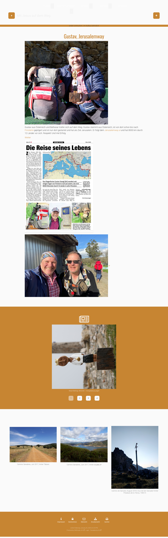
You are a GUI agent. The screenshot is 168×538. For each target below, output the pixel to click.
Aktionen (85, 6)
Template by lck (95, 530)
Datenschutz (72, 522)
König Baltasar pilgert (92, 391)
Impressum (122, 6)
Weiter (28, 137)
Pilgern (47, 6)
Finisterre (29, 130)
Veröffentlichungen (66, 6)
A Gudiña (96, 465)
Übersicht (84, 522)
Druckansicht (95, 522)
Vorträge (104, 6)
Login (87, 530)
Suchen (106, 522)
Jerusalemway (111, 130)
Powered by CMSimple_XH (75, 530)
